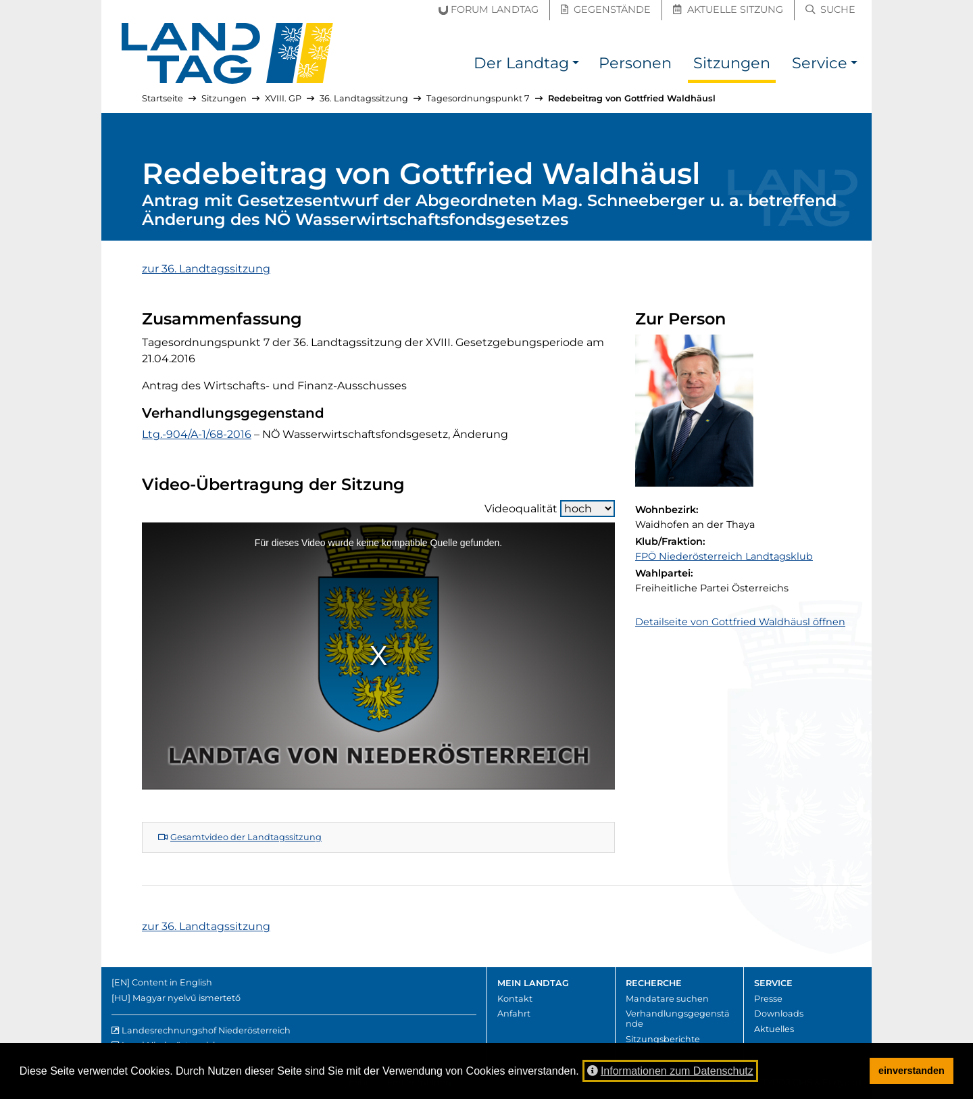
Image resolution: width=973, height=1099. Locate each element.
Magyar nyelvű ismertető (186, 998)
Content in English (172, 982)
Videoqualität (549, 508)
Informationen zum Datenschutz (670, 1071)
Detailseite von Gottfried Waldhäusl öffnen (740, 622)
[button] (575, 65)
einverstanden (911, 1070)
